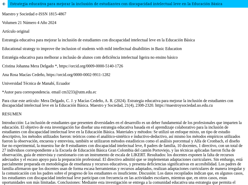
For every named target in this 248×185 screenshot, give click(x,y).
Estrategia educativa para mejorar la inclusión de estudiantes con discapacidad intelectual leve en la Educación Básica (116, 3)
